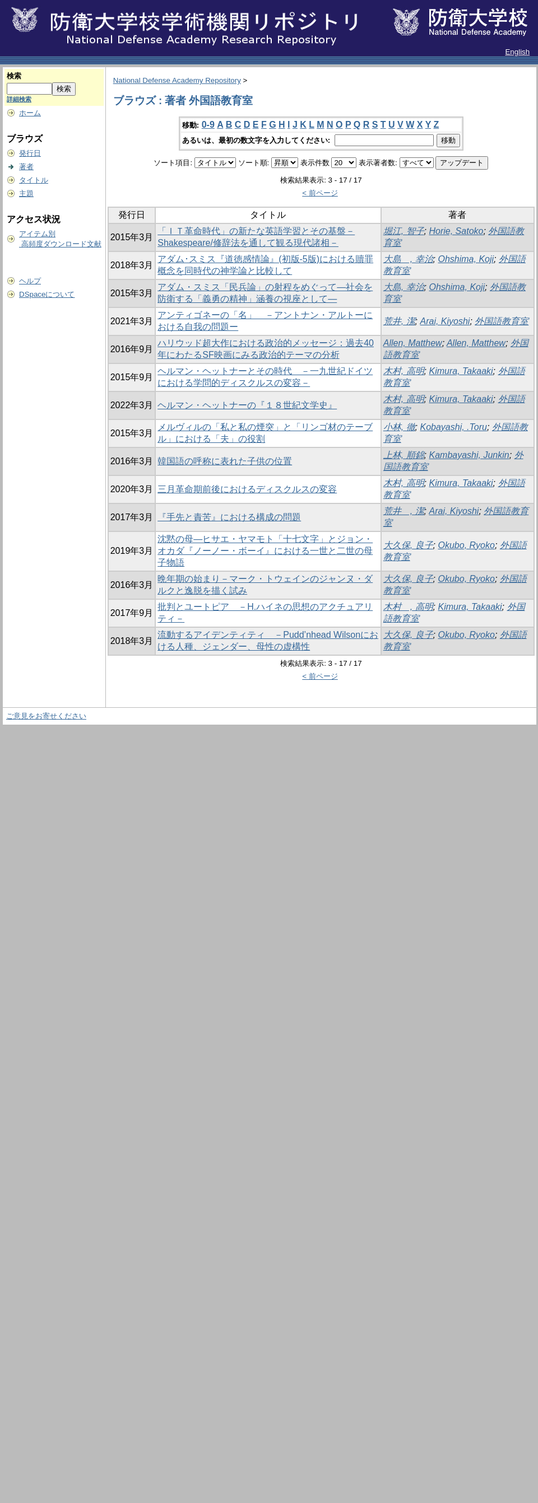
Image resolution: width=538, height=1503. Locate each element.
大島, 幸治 (403, 287)
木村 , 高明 (408, 607)
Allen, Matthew (412, 343)
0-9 (208, 124)
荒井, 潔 (399, 321)
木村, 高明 (403, 371)
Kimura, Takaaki (461, 371)
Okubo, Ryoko (466, 545)
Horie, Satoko (456, 231)
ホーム (30, 113)
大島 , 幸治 (408, 259)
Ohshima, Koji (466, 259)
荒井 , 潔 (403, 511)
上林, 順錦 (403, 455)
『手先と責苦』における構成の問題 (229, 517)
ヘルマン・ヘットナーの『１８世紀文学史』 (247, 405)
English (517, 52)
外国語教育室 (501, 321)
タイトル (33, 180)
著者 (26, 166)
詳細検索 (19, 99)
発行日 (30, 153)
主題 (26, 193)
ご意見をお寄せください (46, 716)
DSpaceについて (47, 294)
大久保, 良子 (408, 545)
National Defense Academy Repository (177, 80)
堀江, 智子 (403, 231)
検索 (14, 76)
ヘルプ (30, 281)
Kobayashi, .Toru (453, 427)
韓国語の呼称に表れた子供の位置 (224, 461)
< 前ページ (320, 193)
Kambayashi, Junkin (469, 455)
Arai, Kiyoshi (445, 321)
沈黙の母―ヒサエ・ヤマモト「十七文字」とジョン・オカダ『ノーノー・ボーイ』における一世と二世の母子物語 (265, 550)
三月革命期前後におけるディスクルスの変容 (247, 489)
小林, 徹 (399, 427)
